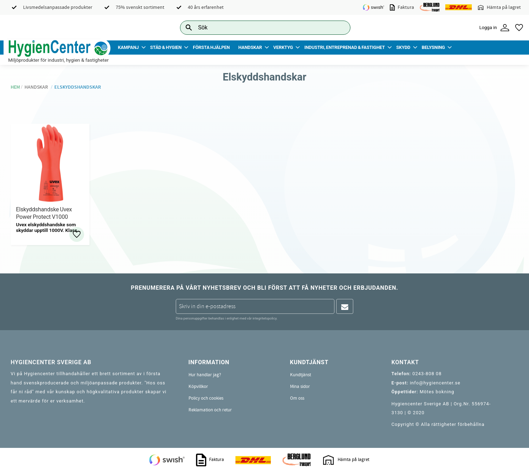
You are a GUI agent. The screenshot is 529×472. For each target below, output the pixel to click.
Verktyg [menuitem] (283, 47)
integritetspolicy (264, 318)
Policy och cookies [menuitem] (206, 398)
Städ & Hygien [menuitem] (165, 47)
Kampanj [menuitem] (128, 47)
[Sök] (339, 27)
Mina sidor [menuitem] (300, 386)
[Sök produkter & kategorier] (257, 27)
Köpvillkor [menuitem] (198, 386)
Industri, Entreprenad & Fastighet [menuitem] (344, 47)
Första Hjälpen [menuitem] (211, 47)
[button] (519, 27)
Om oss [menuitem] (297, 398)
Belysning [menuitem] (433, 47)
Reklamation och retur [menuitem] (210, 410)
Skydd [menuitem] (403, 47)
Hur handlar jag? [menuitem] (205, 375)
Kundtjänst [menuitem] (300, 375)
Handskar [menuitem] (250, 47)
